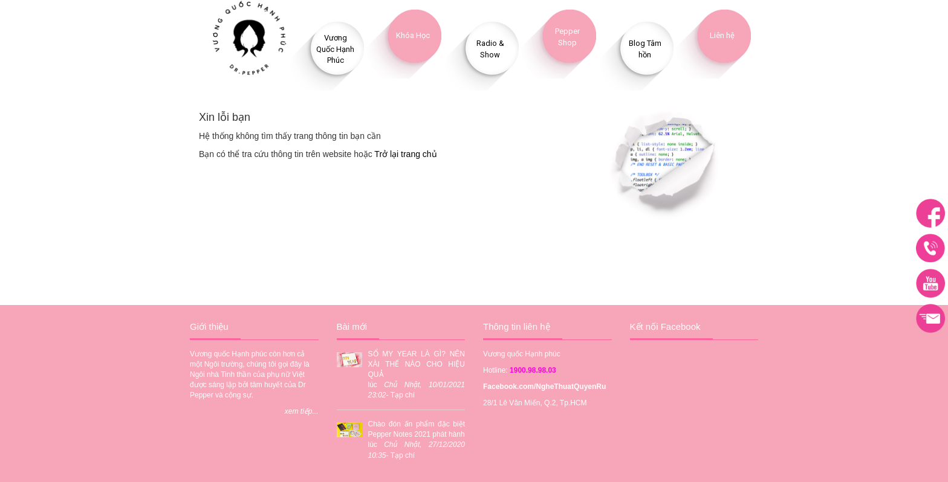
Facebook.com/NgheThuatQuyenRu (544, 386)
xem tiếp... (302, 411)
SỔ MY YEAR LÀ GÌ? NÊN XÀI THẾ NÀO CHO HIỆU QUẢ (417, 364)
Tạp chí (403, 395)
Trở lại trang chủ (405, 154)
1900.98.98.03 (533, 370)
